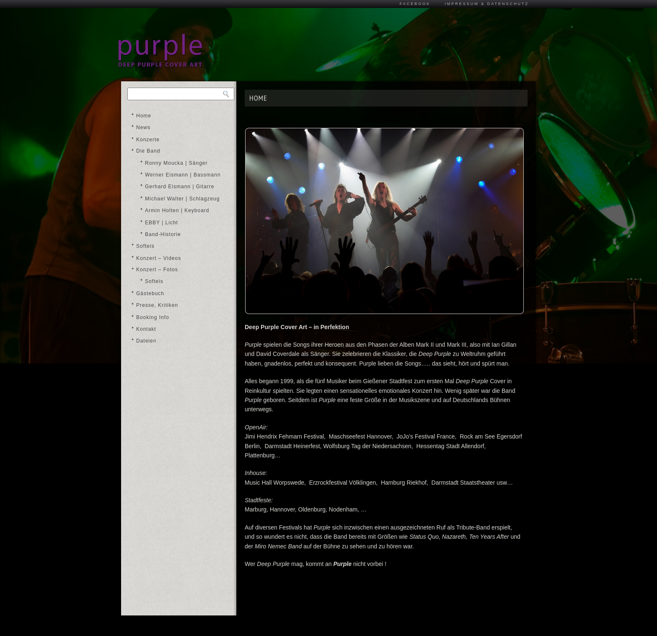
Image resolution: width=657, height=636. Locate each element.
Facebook (415, 4)
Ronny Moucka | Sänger (176, 163)
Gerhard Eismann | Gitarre (180, 187)
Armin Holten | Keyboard (177, 210)
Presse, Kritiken (157, 305)
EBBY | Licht (161, 223)
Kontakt (146, 329)
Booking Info (152, 317)
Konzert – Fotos (157, 270)
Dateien (146, 341)
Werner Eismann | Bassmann (183, 175)
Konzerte (148, 140)
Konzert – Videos (158, 258)
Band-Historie (163, 234)
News (143, 127)
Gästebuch (150, 293)
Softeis (145, 246)
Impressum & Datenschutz (487, 4)
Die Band (148, 151)
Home (143, 116)
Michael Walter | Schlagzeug (182, 199)
